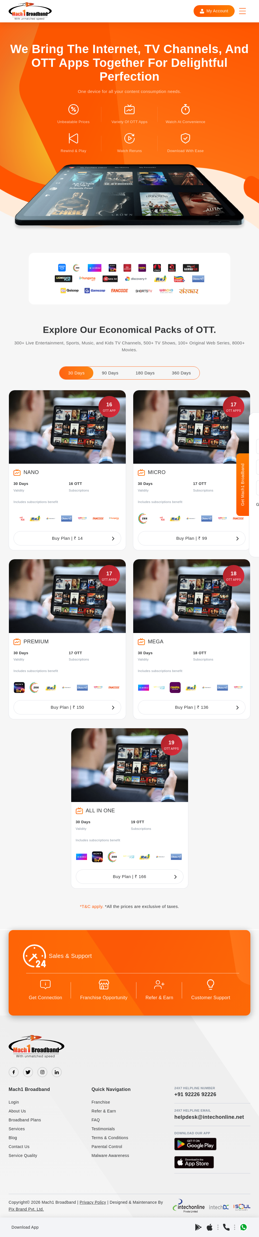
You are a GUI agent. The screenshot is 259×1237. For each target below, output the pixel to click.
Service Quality (23, 1155)
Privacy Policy (93, 1202)
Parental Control (107, 1146)
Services (17, 1129)
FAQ (96, 1120)
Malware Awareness (110, 1155)
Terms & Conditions (110, 1137)
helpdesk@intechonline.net (209, 1117)
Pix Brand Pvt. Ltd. (26, 1209)
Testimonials (103, 1129)
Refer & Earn (104, 1111)
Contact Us (19, 1146)
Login (14, 1102)
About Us (17, 1111)
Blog (13, 1137)
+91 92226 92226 (195, 1094)
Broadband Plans (25, 1120)
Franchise (101, 1102)
